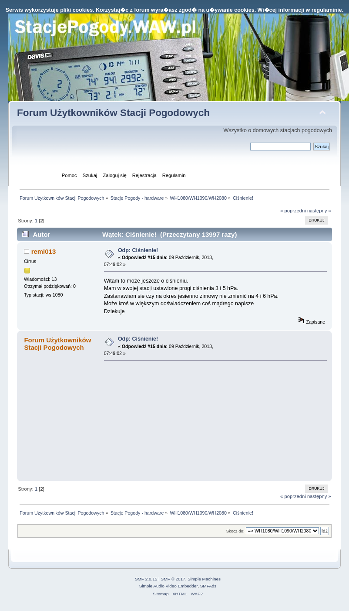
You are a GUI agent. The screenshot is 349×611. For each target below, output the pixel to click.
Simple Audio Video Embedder (168, 586)
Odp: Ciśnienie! (138, 250)
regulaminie (327, 10)
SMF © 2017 (173, 579)
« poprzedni (293, 210)
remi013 (43, 251)
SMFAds (208, 586)
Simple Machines (204, 579)
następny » (319, 210)
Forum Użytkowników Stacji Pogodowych (113, 112)
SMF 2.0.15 (146, 579)
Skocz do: (235, 531)
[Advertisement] (169, 420)
